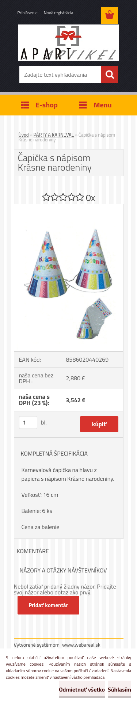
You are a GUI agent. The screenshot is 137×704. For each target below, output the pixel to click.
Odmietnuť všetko (82, 689)
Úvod (24, 134)
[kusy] (28, 422)
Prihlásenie (28, 12)
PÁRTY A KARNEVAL (54, 134)
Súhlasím (119, 689)
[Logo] (68, 42)
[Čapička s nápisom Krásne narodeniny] (68, 207)
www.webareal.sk (81, 644)
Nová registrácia (58, 12)
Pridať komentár (48, 605)
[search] (109, 74)
